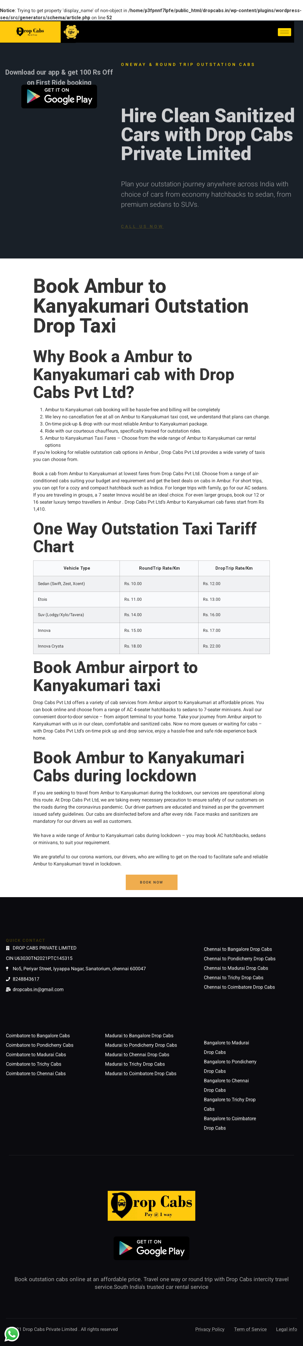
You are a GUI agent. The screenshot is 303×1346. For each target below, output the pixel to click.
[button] (152, 882)
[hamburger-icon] (284, 32)
